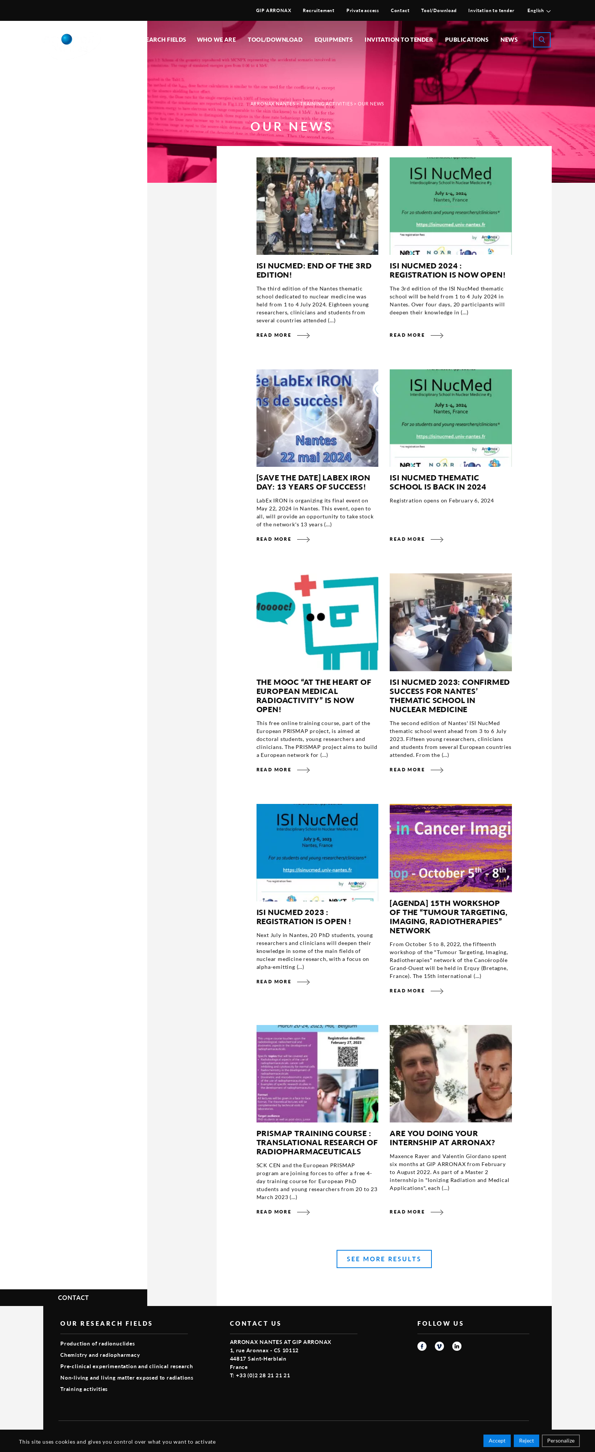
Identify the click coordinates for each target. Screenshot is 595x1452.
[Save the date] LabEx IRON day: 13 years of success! (313, 482)
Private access (362, 10)
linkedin (456, 1346)
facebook (422, 1346)
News (509, 39)
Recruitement (319, 10)
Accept (497, 1441)
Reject (526, 1441)
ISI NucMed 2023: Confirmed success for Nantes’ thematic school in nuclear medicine (450, 695)
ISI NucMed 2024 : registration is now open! (448, 270)
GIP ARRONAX (273, 10)
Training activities (326, 104)
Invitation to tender (491, 10)
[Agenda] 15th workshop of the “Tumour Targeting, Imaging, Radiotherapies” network (448, 916)
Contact (400, 10)
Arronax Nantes (272, 104)
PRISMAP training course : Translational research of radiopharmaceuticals (317, 1142)
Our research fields (153, 39)
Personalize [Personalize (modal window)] (561, 1441)
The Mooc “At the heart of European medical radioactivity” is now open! (314, 695)
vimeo (439, 1346)
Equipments (334, 39)
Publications (466, 39)
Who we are (216, 39)
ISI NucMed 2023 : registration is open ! (304, 916)
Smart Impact (512, 1431)
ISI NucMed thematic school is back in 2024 (438, 482)
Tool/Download (438, 10)
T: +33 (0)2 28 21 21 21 (260, 1375)
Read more (274, 335)
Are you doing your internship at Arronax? (442, 1138)
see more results (384, 1258)
